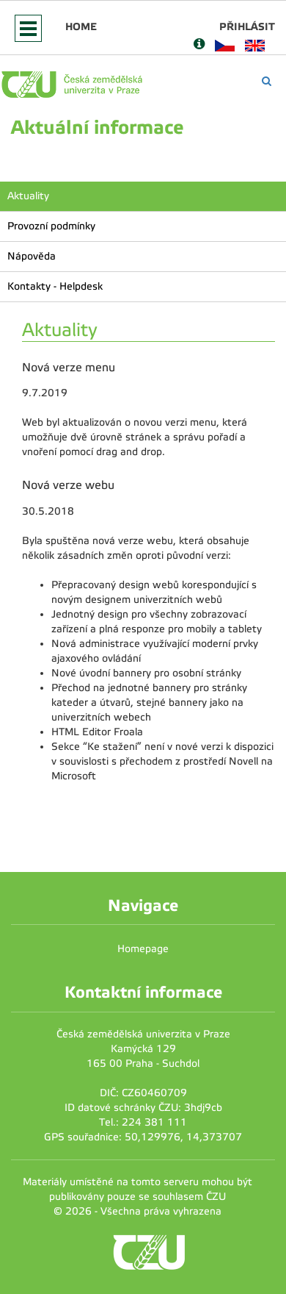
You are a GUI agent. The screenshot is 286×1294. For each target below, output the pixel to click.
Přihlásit (247, 26)
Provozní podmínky (51, 226)
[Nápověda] (199, 45)
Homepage (143, 948)
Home (81, 26)
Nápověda (31, 256)
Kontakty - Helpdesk (55, 286)
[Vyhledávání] (266, 81)
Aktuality (28, 195)
